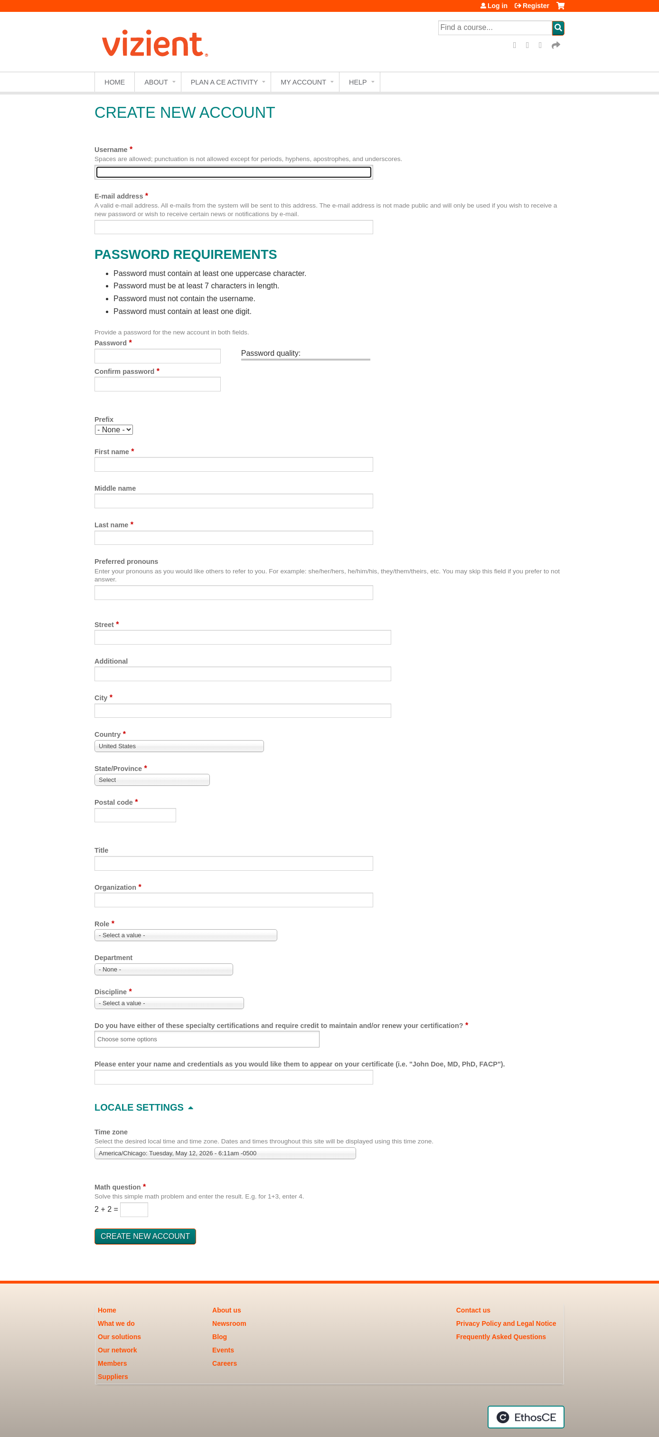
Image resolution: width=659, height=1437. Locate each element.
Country (107, 734)
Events (223, 1350)
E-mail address (118, 196)
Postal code (113, 802)
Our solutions (119, 1337)
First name (111, 452)
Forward (556, 45)
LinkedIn (543, 45)
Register (536, 5)
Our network (117, 1350)
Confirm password (124, 371)
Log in (498, 5)
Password (110, 343)
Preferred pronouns (126, 561)
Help (358, 82)
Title (101, 850)
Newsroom (229, 1323)
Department (113, 957)
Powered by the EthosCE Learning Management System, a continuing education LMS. (526, 1417)
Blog (219, 1337)
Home (114, 82)
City (100, 698)
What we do (116, 1323)
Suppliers (113, 1376)
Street (104, 624)
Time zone (111, 1132)
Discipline (110, 992)
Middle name (115, 488)
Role (101, 924)
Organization (115, 887)
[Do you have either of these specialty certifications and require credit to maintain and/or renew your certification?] (133, 1039)
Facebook (518, 45)
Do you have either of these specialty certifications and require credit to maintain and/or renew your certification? (278, 1025)
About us (226, 1310)
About (156, 82)
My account (303, 82)
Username (111, 149)
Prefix (103, 419)
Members (112, 1363)
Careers (224, 1363)
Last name (111, 525)
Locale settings (139, 1107)
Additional (111, 661)
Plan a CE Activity (224, 82)
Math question (117, 1187)
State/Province (118, 768)
